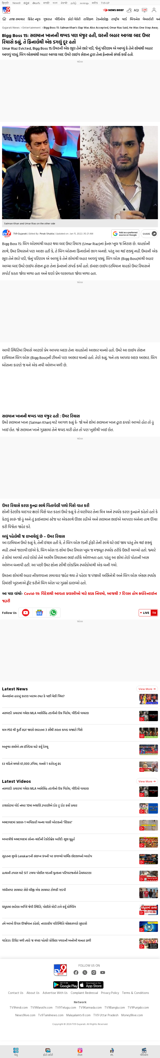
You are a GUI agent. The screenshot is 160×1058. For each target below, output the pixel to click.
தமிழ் (73, 3)
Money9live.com (132, 1015)
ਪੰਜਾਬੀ (64, 3)
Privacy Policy (110, 992)
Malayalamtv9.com (78, 1015)
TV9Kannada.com (90, 1007)
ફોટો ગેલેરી (74, 19)
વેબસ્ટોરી (148, 19)
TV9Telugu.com (65, 1007)
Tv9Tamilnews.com (50, 1015)
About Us (32, 992)
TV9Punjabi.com (138, 1007)
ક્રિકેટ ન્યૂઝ (34, 19)
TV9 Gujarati (20, 233)
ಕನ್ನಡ (26, 3)
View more (147, 689)
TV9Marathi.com (41, 1007)
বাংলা (55, 3)
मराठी (46, 3)
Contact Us (15, 992)
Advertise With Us (55, 992)
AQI (136, 10)
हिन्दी (5, 3)
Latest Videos (16, 781)
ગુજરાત (47, 19)
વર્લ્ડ (124, 19)
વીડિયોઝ (60, 19)
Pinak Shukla (47, 233)
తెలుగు (36, 3)
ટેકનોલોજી (102, 19)
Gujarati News (11, 27)
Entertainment (32, 27)
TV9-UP (105, 3)
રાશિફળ (88, 19)
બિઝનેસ (135, 19)
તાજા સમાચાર (17, 19)
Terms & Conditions (135, 992)
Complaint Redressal (84, 992)
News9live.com (25, 1015)
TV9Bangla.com (114, 1007)
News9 (16, 3)
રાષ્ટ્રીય (115, 19)
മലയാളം (84, 3)
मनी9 (95, 3)
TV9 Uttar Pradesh (105, 1015)
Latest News (15, 688)
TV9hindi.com (19, 1007)
